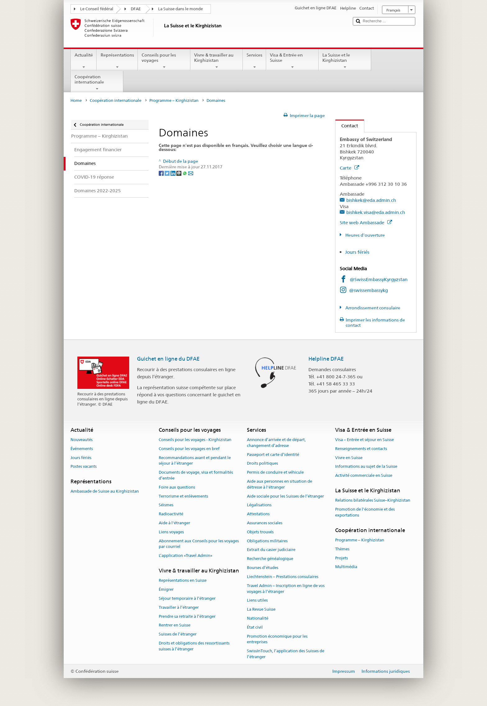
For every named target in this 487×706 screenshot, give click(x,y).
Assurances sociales (264, 523)
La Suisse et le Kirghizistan (345, 60)
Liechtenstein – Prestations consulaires (282, 576)
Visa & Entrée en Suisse (292, 60)
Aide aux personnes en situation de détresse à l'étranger (279, 484)
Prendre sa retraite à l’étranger (187, 616)
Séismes (166, 505)
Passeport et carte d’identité (273, 454)
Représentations (117, 60)
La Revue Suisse (261, 609)
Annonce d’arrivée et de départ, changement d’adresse (276, 442)
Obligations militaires (267, 541)
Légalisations (259, 505)
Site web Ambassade (366, 222)
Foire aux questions (177, 487)
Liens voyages (171, 532)
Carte (349, 168)
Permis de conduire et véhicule (275, 472)
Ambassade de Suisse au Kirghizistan (105, 491)
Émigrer (166, 589)
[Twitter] (168, 172)
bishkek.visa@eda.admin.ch (375, 212)
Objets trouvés (260, 532)
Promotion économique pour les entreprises (277, 639)
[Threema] (179, 172)
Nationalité (257, 618)
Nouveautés (82, 439)
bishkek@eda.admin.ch (371, 200)
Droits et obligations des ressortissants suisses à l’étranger (194, 646)
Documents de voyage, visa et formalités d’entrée (196, 475)
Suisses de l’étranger (178, 634)
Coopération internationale (97, 82)
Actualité (83, 60)
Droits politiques (262, 463)
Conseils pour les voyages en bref (189, 448)
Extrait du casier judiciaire (271, 550)
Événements (82, 448)
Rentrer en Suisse (174, 625)
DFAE (136, 9)
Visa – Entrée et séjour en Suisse (364, 439)
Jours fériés (357, 252)
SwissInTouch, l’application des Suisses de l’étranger (285, 654)
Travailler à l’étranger (179, 607)
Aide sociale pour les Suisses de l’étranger (285, 496)
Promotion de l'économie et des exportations (365, 512)
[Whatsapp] (185, 172)
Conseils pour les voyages (164, 60)
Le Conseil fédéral (96, 9)
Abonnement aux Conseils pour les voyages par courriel (199, 544)
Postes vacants (84, 466)
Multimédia (346, 567)
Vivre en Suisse (348, 457)
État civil (255, 627)
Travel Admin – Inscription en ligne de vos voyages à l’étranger (286, 588)
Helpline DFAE (326, 359)
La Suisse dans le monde (180, 9)
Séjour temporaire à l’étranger (187, 598)
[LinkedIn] (173, 172)
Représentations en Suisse (183, 580)
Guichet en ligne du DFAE (168, 359)
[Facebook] (162, 172)
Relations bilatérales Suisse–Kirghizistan (372, 500)
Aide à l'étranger (174, 523)
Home (76, 100)
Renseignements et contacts (361, 448)
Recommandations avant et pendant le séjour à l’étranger (195, 460)
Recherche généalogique (270, 559)
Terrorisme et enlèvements (183, 496)
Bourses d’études (262, 567)
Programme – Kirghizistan (173, 100)
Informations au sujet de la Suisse (366, 466)
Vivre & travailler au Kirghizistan (217, 60)
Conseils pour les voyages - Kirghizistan (195, 439)
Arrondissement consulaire (372, 307)
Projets (341, 558)
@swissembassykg (368, 290)
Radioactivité (171, 514)
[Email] (190, 172)
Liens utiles (257, 600)
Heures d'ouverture (364, 235)
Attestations (258, 514)
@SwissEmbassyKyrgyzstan (378, 279)
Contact (346, 126)
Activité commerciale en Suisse (363, 475)
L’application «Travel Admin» (185, 555)
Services (254, 60)
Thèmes (342, 549)
